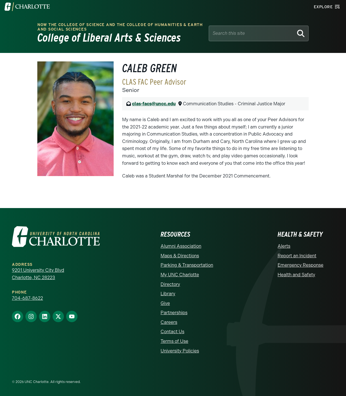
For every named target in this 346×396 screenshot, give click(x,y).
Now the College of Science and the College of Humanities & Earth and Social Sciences (120, 27)
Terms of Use (174, 341)
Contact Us (172, 331)
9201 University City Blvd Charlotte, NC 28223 (38, 273)
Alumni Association (181, 246)
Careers (169, 322)
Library (168, 293)
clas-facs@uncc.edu (154, 103)
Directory (170, 284)
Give (165, 303)
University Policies (180, 351)
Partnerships (174, 312)
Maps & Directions (180, 255)
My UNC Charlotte (180, 274)
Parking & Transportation (187, 265)
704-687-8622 (27, 298)
